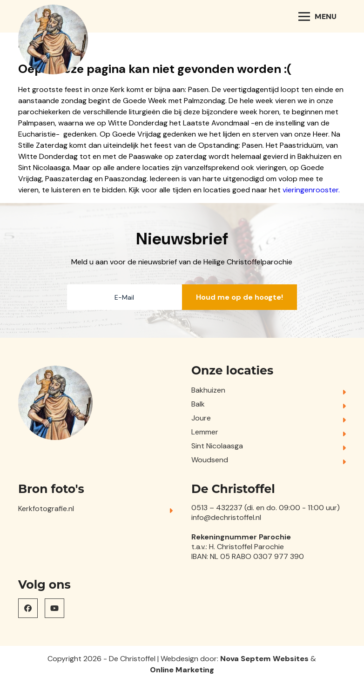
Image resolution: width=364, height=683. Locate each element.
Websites (291, 658)
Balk (198, 404)
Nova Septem (245, 658)
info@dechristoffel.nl (226, 517)
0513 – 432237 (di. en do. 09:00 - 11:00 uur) (265, 507)
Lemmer (204, 432)
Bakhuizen (208, 390)
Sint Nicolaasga (217, 446)
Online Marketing (182, 670)
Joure (201, 418)
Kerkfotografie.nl (46, 508)
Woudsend (209, 460)
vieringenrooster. (311, 190)
